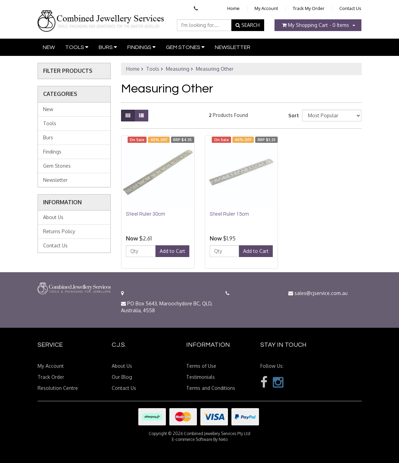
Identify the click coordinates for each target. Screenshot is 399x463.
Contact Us (350, 8)
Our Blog (122, 377)
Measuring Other (214, 69)
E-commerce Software (192, 439)
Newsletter (232, 47)
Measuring (177, 69)
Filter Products (67, 71)
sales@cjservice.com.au (318, 293)
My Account (266, 8)
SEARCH (248, 25)
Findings (141, 47)
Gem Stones (185, 47)
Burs (108, 47)
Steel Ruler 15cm (229, 214)
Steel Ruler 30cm (145, 214)
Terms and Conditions (210, 388)
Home (233, 8)
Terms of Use (201, 366)
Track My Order (309, 8)
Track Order (51, 377)
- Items (315, 25)
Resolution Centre (58, 388)
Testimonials (200, 377)
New (49, 47)
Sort (292, 115)
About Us (53, 217)
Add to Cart (172, 251)
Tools (76, 47)
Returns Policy (59, 231)
